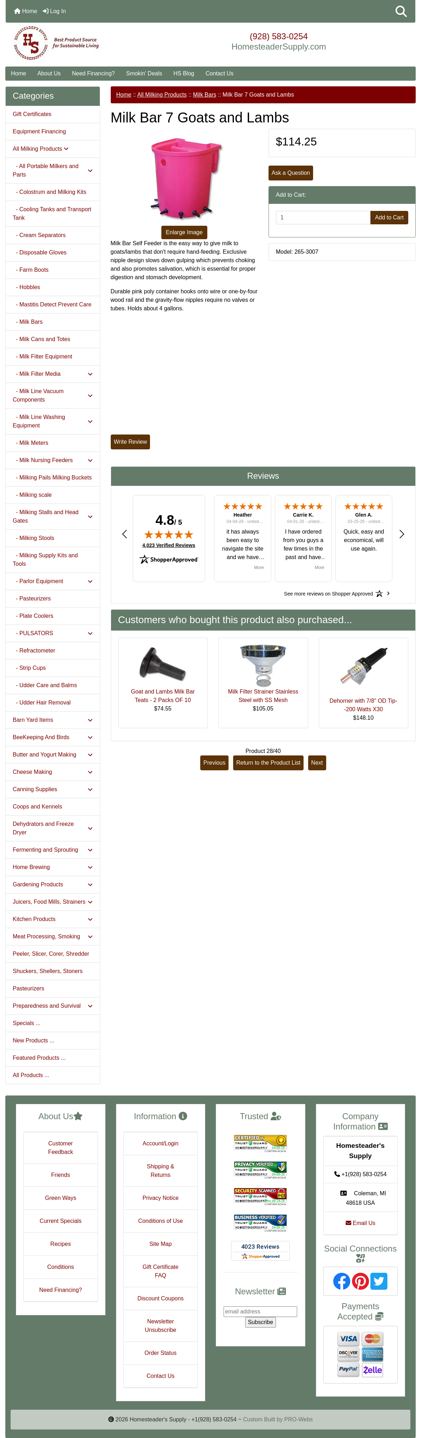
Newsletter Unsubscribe (160, 1325)
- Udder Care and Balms (45, 685)
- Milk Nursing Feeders (53, 460)
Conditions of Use (160, 1221)
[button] (401, 11)
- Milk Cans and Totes (41, 339)
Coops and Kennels (37, 807)
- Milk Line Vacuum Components (53, 395)
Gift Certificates (32, 114)
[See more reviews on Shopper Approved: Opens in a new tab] (328, 593)
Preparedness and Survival (53, 1006)
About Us (49, 73)
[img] (169, 534)
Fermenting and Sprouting (53, 850)
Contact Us (219, 73)
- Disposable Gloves (40, 252)
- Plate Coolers (33, 616)
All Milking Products (162, 95)
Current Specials (60, 1221)
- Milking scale (32, 495)
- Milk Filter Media (53, 374)
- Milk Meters (30, 443)
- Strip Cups (29, 668)
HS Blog (183, 73)
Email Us (360, 1223)
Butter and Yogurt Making (53, 755)
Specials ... (26, 1023)
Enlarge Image (184, 232)
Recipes (60, 1244)
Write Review (130, 442)
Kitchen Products (53, 919)
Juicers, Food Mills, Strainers (53, 902)
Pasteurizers (28, 988)
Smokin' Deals (144, 73)
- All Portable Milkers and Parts (53, 170)
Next (317, 763)
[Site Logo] (74, 43)
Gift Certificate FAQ (160, 1271)
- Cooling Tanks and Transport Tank (52, 213)
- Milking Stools (33, 538)
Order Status (160, 1353)
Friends (60, 1175)
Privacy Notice (161, 1198)
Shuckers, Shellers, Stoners (47, 971)
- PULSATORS (53, 633)
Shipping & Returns (160, 1170)
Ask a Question (291, 173)
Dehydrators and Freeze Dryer (53, 828)
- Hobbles (26, 287)
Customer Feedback (60, 1147)
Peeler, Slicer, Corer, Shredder (51, 954)
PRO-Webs (298, 1419)
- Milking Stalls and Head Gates (53, 516)
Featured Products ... (39, 1058)
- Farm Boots (30, 270)
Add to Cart (389, 217)
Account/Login (160, 1143)
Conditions (60, 1267)
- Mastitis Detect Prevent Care (52, 304)
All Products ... (31, 1075)
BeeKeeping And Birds (53, 737)
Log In (54, 11)
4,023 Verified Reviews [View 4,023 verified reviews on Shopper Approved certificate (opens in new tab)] (168, 545)
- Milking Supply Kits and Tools (45, 559)
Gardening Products (53, 884)
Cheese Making (53, 772)
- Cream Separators (39, 235)
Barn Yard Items (53, 720)
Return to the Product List (268, 763)
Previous (214, 763)
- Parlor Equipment (53, 581)
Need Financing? (93, 73)
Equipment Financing (39, 131)
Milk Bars (204, 95)
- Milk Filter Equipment (42, 356)
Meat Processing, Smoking (53, 936)
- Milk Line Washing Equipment (53, 421)
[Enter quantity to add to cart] (323, 217)
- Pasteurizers (32, 599)
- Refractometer (34, 651)
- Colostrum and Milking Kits (49, 192)
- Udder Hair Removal (42, 703)
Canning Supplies (53, 789)
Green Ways (60, 1198)
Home (25, 11)
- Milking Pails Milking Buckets (52, 477)
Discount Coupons (160, 1298)
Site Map (160, 1244)
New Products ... (33, 1040)
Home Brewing (53, 867)
